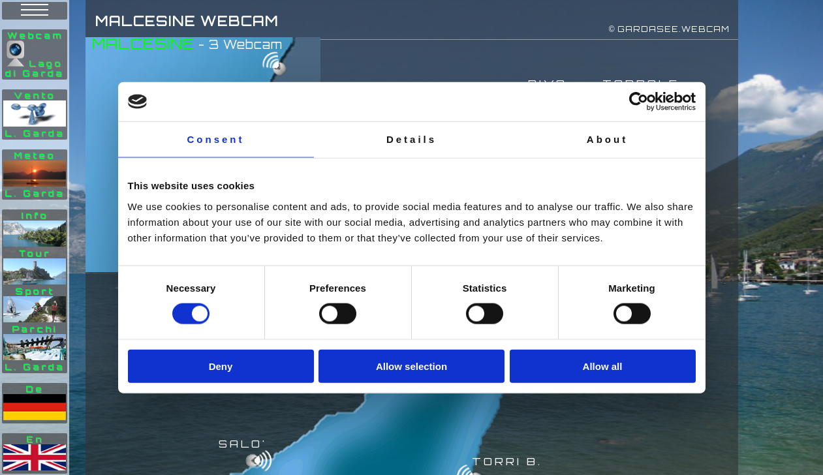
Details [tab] (411, 139)
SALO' (243, 443)
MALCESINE (143, 43)
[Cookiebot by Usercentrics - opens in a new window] (639, 102)
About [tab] (607, 139)
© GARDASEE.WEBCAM (669, 29)
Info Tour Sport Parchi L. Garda (34, 291)
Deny (221, 365)
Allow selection (411, 365)
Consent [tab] (216, 139)
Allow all (603, 365)
